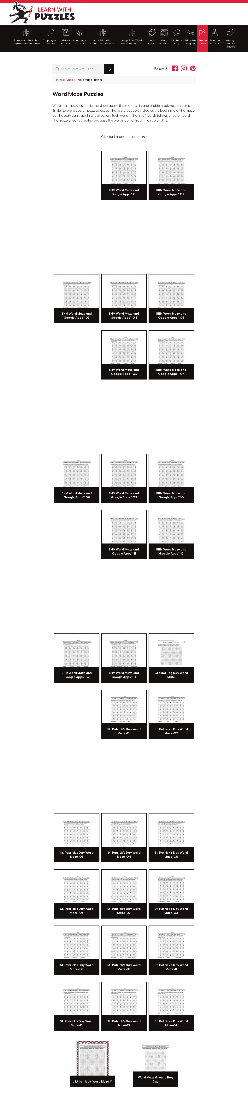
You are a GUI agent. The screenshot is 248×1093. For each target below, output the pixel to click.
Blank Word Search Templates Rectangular (25, 37)
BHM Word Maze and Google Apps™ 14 (124, 675)
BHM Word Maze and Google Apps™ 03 (77, 315)
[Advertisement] (168, 13)
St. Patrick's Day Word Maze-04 (124, 854)
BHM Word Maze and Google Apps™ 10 (171, 495)
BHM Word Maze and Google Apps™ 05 (171, 315)
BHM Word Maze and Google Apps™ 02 (171, 192)
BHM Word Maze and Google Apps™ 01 (124, 192)
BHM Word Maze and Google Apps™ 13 (77, 675)
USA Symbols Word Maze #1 (93, 1081)
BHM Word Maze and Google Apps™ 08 (77, 495)
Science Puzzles (215, 37)
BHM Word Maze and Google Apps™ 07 (171, 371)
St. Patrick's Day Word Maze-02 (171, 731)
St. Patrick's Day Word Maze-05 (171, 854)
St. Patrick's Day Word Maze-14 (171, 1023)
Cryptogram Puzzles (50, 37)
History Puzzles (65, 37)
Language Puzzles (79, 37)
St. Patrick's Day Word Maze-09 (77, 967)
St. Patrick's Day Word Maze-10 (124, 967)
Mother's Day (176, 37)
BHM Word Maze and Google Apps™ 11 (124, 551)
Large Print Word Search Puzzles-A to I (102, 37)
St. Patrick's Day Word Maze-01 (124, 731)
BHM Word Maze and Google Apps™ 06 (124, 371)
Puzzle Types (203, 37)
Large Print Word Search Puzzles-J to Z (131, 37)
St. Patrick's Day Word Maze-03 (77, 854)
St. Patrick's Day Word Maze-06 (77, 911)
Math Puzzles (164, 37)
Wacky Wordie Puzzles (230, 38)
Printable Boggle (190, 37)
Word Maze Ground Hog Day (155, 1079)
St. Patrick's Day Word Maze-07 (124, 911)
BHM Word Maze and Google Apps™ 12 (171, 551)
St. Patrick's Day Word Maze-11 (171, 967)
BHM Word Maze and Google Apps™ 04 (124, 315)
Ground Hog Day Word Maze (171, 675)
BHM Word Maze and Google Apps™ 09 (124, 495)
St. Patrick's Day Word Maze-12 (77, 1023)
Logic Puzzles (152, 37)
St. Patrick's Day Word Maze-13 (124, 1023)
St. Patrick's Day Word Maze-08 (171, 911)
